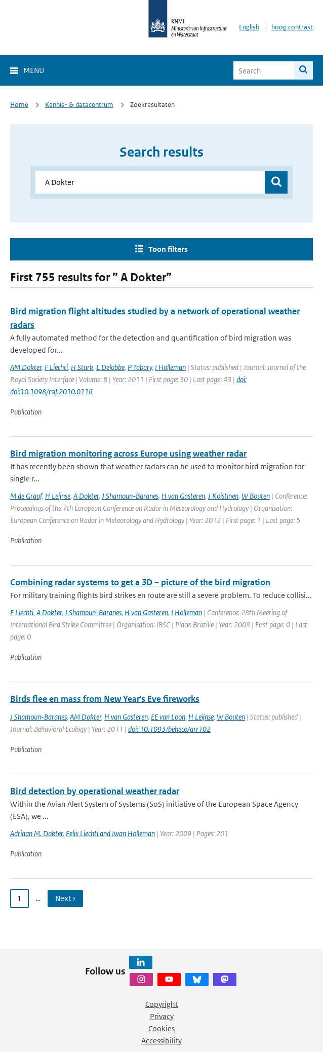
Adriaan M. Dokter (36, 833)
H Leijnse (57, 496)
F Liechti (56, 367)
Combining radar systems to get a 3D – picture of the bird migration (140, 582)
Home (19, 104)
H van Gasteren (183, 496)
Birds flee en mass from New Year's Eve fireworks (104, 698)
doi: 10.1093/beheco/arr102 (169, 729)
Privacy (162, 1016)
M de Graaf (26, 496)
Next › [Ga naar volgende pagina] (65, 898)
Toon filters (168, 249)
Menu (33, 70)
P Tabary (140, 367)
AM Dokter (26, 367)
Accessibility (161, 1040)
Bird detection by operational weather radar (94, 791)
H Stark (82, 367)
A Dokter (86, 496)
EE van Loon (168, 717)
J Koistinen (223, 496)
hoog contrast (292, 27)
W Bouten (255, 496)
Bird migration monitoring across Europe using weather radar (128, 453)
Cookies (161, 1028)
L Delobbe (110, 367)
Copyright (161, 1004)
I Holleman (170, 367)
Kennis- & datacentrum (79, 104)
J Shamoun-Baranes (130, 496)
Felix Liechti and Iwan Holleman (110, 833)
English (249, 27)
